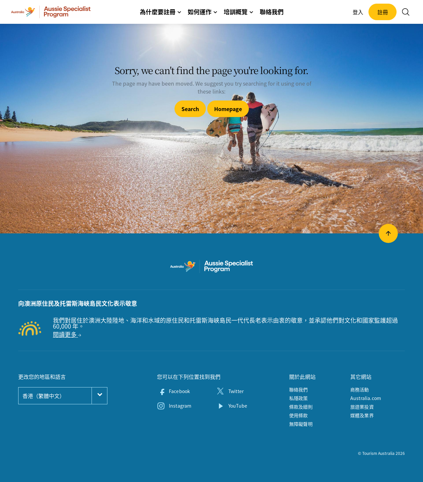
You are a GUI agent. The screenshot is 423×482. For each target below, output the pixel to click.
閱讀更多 (67, 334)
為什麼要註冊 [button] (160, 11)
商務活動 (359, 389)
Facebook (179, 391)
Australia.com (365, 398)
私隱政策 (298, 398)
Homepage (228, 109)
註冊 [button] (382, 12)
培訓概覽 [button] (238, 11)
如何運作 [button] (202, 11)
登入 (358, 12)
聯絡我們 (298, 389)
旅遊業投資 (362, 406)
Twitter (236, 391)
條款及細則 (301, 406)
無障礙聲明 (301, 424)
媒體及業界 (362, 415)
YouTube (237, 405)
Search (190, 109)
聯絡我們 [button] (272, 11)
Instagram (180, 405)
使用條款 (298, 415)
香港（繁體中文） (43, 396)
